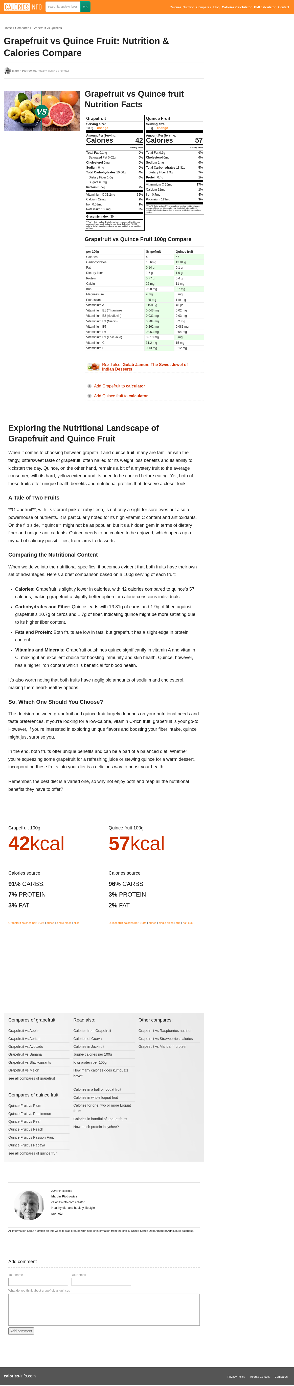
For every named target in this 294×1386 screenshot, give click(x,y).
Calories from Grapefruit (92, 1031)
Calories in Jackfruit (88, 1046)
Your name (15, 1275)
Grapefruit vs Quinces (47, 28)
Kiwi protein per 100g (90, 1062)
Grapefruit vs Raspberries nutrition (165, 1031)
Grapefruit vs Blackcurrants (29, 1062)
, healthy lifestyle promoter (40, 70)
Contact (283, 7)
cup (178, 922)
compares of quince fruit (38, 1153)
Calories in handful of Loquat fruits (100, 1119)
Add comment (21, 1331)
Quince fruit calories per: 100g (127, 922)
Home (8, 28)
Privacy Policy (236, 1376)
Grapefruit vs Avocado (25, 1046)
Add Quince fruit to (121, 396)
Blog (216, 7)
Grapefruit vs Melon (23, 1070)
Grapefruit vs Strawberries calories (166, 1039)
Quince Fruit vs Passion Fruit (31, 1137)
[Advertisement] (42, 175)
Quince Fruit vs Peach (25, 1129)
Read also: (145, 366)
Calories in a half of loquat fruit (97, 1089)
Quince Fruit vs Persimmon (29, 1114)
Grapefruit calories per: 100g (26, 922)
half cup (188, 922)
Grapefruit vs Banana (25, 1054)
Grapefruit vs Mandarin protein (162, 1046)
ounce (50, 922)
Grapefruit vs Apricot (24, 1039)
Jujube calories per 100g (92, 1054)
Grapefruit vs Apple (23, 1031)
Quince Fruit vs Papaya (26, 1145)
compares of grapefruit (37, 1078)
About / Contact (259, 1376)
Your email (79, 1275)
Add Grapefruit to (119, 386)
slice (76, 922)
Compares (203, 7)
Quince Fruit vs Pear (24, 1121)
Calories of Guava (87, 1039)
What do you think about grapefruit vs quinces (39, 1290)
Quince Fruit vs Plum (24, 1106)
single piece (64, 922)
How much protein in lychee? (96, 1127)
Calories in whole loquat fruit (95, 1097)
